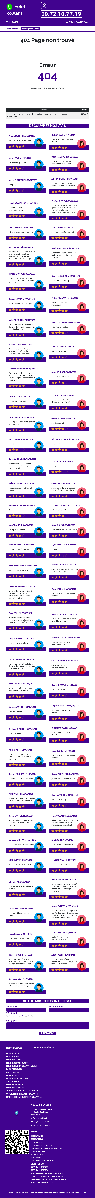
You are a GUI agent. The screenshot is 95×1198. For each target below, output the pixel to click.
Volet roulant (12, 22)
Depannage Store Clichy (17, 1063)
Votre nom (11, 1006)
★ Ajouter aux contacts (42, 1182)
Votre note (11, 1013)
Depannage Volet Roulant (77, 22)
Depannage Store (13, 1060)
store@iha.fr (42, 1118)
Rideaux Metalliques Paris (18, 1078)
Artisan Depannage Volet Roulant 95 (22, 1091)
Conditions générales (44, 1047)
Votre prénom (56, 1006)
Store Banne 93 (13, 1082)
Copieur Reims (12, 1057)
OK (85, 1192)
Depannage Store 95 (15, 1085)
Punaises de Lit (12, 1075)
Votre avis (11, 1021)
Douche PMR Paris (14, 1069)
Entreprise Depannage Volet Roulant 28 (24, 1097)
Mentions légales (14, 1048)
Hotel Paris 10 (12, 1072)
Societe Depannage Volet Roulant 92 (22, 1094)
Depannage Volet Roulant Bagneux (21, 1066)
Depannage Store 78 (15, 1088)
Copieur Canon (12, 1054)
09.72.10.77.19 (47, 1122)
